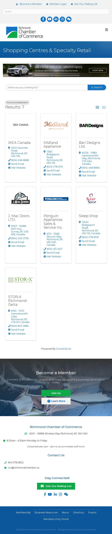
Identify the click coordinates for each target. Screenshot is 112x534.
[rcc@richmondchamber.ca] (21, 467)
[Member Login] (56, 4)
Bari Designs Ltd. (89, 144)
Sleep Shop (88, 216)
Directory (78, 512)
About (65, 512)
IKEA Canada (19, 142)
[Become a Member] (28, 4)
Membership (23, 512)
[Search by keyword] (47, 87)
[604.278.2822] (13, 462)
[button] (97, 107)
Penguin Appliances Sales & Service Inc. (53, 222)
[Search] (56, 11)
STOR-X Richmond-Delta (18, 301)
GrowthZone (63, 348)
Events (92, 512)
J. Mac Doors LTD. (18, 218)
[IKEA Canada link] (20, 124)
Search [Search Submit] (96, 87)
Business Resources (46, 512)
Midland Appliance (52, 144)
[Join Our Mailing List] (84, 4)
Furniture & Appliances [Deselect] (17, 102)
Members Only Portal (56, 519)
